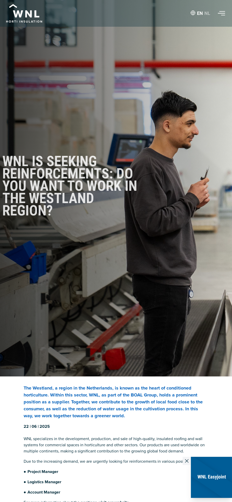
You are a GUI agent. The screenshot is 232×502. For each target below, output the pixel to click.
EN (200, 13)
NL (207, 13)
